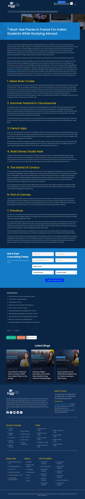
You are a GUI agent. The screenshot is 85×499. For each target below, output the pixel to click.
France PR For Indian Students (17, 299)
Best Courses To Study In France (18, 308)
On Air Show (12, 469)
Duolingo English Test (14, 466)
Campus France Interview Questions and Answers (23, 316)
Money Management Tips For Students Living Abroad (24, 322)
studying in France (15, 71)
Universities (30, 469)
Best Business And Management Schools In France (23, 313)
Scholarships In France (15, 302)
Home (10, 11)
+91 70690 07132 (70, 395)
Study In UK (12, 438)
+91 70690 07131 (59, 395)
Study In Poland (25, 434)
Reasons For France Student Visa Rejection (21, 305)
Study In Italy (24, 440)
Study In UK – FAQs (43, 442)
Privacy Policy (12, 494)
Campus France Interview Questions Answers (22, 296)
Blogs (13, 11)
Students (29, 462)
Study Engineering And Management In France (22, 310)
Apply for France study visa (34, 242)
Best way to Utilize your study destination (20, 319)
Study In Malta (25, 431)
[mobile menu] (71, 3)
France (18, 11)
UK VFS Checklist (46, 466)
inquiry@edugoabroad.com (63, 399)
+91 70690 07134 (70, 397)
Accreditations (31, 472)
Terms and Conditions (23, 494)
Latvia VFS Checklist (62, 480)
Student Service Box (14, 472)
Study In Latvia (25, 437)
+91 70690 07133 (59, 397)
